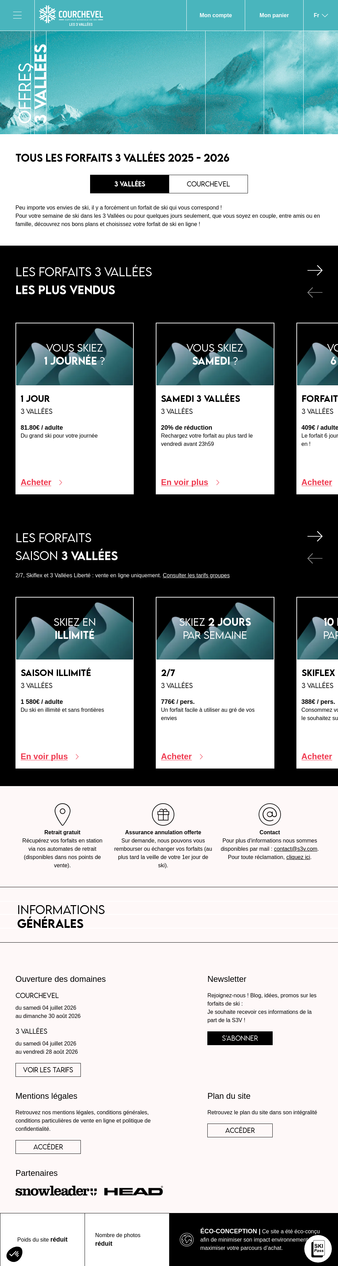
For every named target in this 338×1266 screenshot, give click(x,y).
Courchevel (208, 184)
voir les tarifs (48, 1070)
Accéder (240, 1130)
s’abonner (240, 1038)
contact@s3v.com (295, 849)
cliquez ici (298, 857)
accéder (48, 1147)
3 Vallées (129, 184)
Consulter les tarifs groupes (196, 575)
